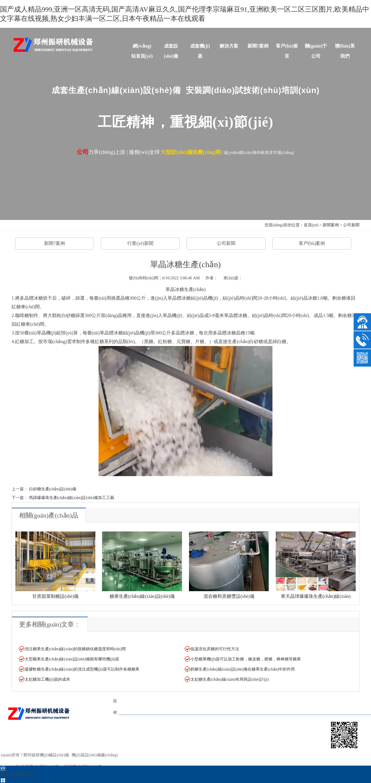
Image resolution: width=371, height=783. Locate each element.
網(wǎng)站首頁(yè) (142, 47)
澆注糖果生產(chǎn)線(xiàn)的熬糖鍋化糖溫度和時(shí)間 (75, 649)
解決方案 (229, 45)
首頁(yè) (311, 225)
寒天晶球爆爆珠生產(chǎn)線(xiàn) (316, 596)
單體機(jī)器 (219, 705)
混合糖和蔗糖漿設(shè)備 (228, 596)
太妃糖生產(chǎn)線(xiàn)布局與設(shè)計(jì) (229, 679)
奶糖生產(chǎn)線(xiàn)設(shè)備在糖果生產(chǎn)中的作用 (242, 669)
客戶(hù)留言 (287, 47)
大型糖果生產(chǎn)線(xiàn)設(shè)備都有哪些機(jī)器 (72, 659)
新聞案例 (331, 225)
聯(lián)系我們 (345, 47)
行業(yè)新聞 (140, 243)
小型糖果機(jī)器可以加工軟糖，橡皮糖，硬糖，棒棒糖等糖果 (245, 659)
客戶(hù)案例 (312, 243)
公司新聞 (351, 225)
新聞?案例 (258, 45)
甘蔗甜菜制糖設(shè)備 (55, 596)
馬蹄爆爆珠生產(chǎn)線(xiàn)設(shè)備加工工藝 (71, 498)
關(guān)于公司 (316, 47)
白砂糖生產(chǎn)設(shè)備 (53, 489)
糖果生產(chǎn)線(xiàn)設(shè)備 (142, 596)
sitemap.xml (183, 761)
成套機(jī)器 (200, 47)
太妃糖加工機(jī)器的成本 (47, 679)
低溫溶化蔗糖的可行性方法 (214, 649)
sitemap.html (161, 761)
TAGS (130, 724)
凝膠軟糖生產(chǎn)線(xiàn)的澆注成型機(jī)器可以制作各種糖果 (82, 669)
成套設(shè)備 (171, 47)
